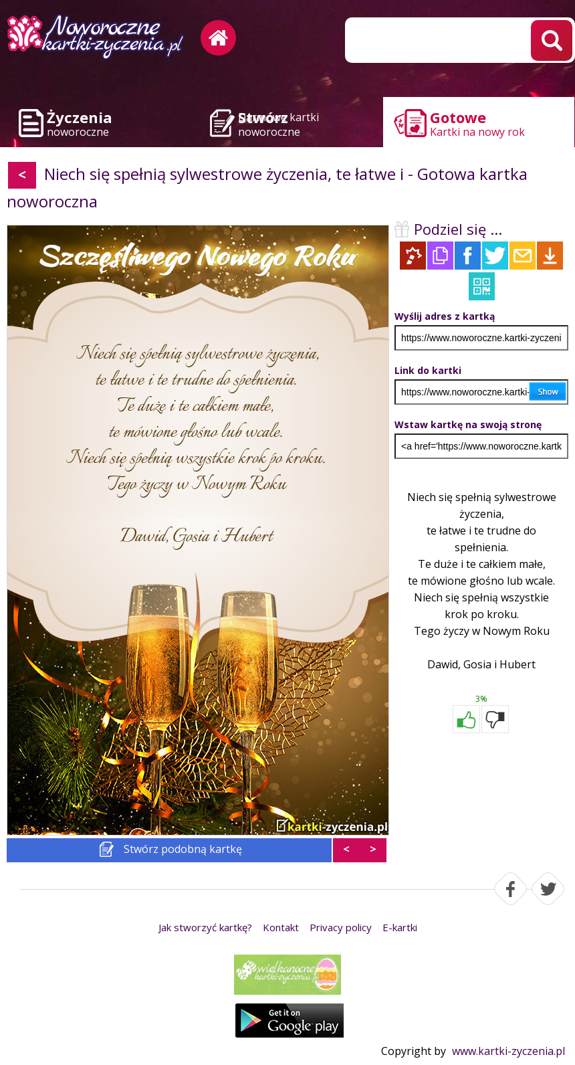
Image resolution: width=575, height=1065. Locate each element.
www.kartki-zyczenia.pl (508, 1051)
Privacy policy (341, 927)
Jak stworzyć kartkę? (205, 927)
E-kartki (399, 927)
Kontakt (281, 927)
